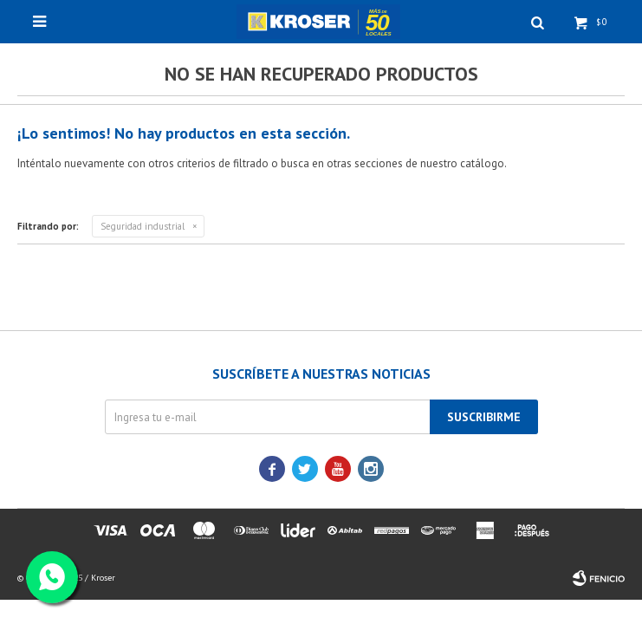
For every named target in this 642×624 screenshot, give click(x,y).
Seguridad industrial (143, 226)
